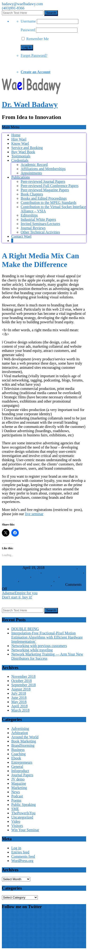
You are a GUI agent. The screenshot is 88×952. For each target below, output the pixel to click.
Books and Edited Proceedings (44, 198)
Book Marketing (23, 741)
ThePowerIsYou (23, 813)
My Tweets (10, 916)
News (15, 792)
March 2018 (20, 710)
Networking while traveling (32, 650)
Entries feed (20, 852)
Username (28, 21)
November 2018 (23, 676)
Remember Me (35, 39)
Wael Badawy (15, 924)
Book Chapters (32, 194)
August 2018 (21, 689)
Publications (20, 177)
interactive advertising (37, 580)
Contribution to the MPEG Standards (48, 203)
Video (15, 821)
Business (18, 750)
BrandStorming (22, 745)
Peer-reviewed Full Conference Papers (49, 186)
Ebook (16, 758)
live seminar (34, 514)
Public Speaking (23, 805)
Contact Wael (21, 236)
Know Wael (20, 143)
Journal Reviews (33, 228)
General (17, 767)
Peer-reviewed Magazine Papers (45, 190)
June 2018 (19, 698)
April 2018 (19, 706)
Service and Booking (27, 148)
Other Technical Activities (40, 232)
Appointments (31, 173)
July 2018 (18, 693)
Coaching (18, 754)
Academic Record (34, 165)
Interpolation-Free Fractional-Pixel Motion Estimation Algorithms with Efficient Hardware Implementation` (47, 637)
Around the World (24, 737)
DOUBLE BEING (25, 629)
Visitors (59, 584)
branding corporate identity (62, 572)
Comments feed (23, 856)
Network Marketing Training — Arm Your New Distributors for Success (47, 656)
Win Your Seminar (25, 830)
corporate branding (16, 576)
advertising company (61, 568)
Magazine (18, 783)
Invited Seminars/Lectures (40, 224)
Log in (16, 848)
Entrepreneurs (21, 762)
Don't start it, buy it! (17, 597)
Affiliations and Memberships (43, 169)
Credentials (19, 160)
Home (15, 135)
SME (15, 809)
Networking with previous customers (39, 646)
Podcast (17, 796)
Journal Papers (22, 775)
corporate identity (45, 576)
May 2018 (19, 702)
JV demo (18, 779)
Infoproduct (20, 771)
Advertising (42, 584)
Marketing (19, 788)
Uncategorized (22, 817)
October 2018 (21, 681)
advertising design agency (21, 572)
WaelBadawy (12, 568)
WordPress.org (22, 861)
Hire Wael (19, 139)
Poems (16, 800)
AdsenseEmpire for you (20, 593)
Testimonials (21, 156)
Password (28, 30)
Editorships (29, 215)
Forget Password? (34, 55)
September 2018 (23, 685)
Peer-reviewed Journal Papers (43, 181)
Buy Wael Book (23, 152)
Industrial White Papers (38, 219)
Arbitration (19, 733)
